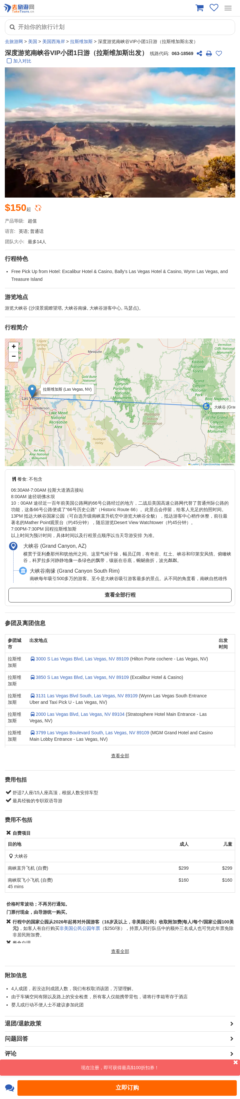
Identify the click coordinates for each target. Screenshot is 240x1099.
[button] (210, 408)
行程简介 (16, 327)
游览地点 (16, 297)
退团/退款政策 (23, 1023)
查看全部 (120, 755)
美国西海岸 (53, 41)
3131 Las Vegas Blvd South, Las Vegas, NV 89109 (83, 695)
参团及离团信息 (25, 623)
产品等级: (15, 220)
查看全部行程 (120, 595)
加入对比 (18, 61)
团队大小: (15, 241)
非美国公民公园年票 (79, 928)
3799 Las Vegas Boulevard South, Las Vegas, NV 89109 (89, 732)
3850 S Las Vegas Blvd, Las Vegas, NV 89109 (79, 677)
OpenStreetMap (211, 464)
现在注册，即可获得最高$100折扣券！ (160, 1064)
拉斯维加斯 (81, 41)
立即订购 (127, 1087)
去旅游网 (14, 41)
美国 (32, 41)
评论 (10, 1053)
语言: (10, 231)
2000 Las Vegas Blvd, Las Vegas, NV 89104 (76, 714)
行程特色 (16, 259)
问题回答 (16, 1039)
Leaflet (193, 464)
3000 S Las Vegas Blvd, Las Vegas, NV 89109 (79, 658)
